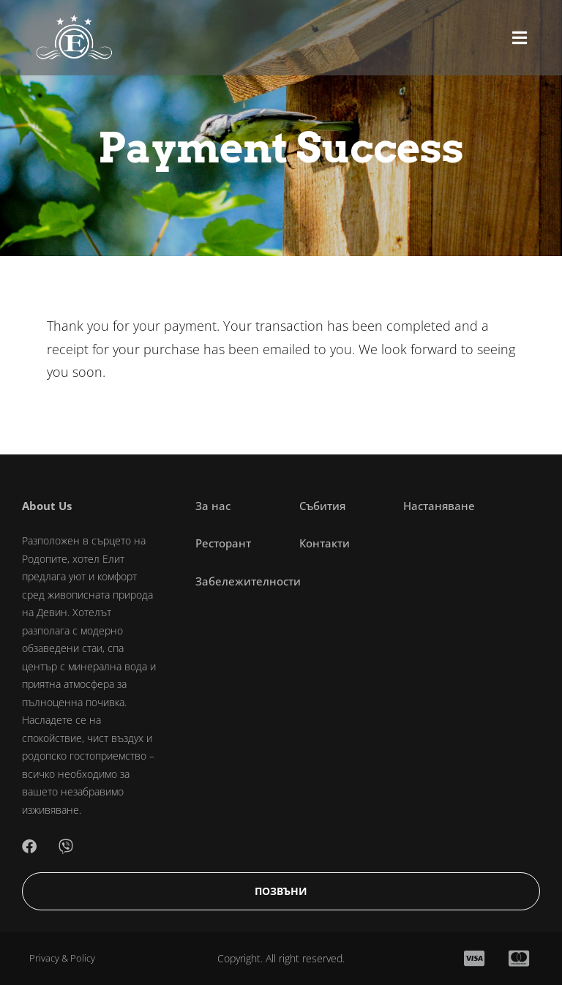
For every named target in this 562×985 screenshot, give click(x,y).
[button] (519, 37)
